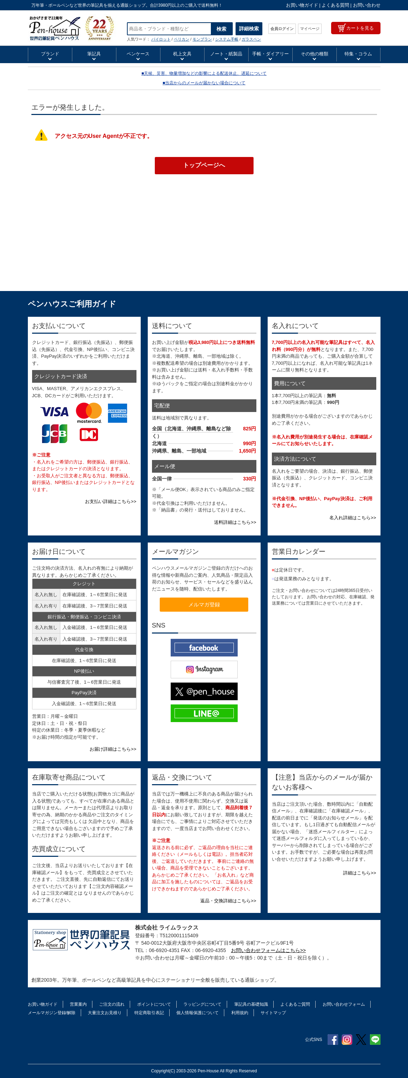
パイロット (161, 39)
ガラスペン (251, 39)
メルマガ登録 (204, 604)
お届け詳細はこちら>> (113, 749)
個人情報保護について (197, 1012)
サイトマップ (273, 1012)
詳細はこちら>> (359, 873)
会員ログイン (282, 28)
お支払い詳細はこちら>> (110, 501)
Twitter (361, 1039)
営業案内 (78, 1004)
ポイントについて (154, 1004)
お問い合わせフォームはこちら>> (268, 950)
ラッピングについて (202, 1004)
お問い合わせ (366, 5)
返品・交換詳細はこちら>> (228, 900)
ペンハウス (72, 28)
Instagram (347, 1039)
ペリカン (181, 39)
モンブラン (202, 39)
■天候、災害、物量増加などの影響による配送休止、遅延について (204, 73)
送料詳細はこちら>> (235, 522)
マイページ (309, 28)
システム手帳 (226, 39)
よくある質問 (335, 5)
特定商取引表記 (149, 1012)
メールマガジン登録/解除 (51, 1012)
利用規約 (239, 1012)
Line (375, 1039)
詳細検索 (249, 28)
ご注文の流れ (111, 1004)
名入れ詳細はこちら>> (352, 517)
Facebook (333, 1039)
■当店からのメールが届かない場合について (204, 82)
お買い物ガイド (302, 5)
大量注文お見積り (105, 1012)
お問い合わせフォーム (344, 1004)
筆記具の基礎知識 (251, 1004)
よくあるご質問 (295, 1004)
